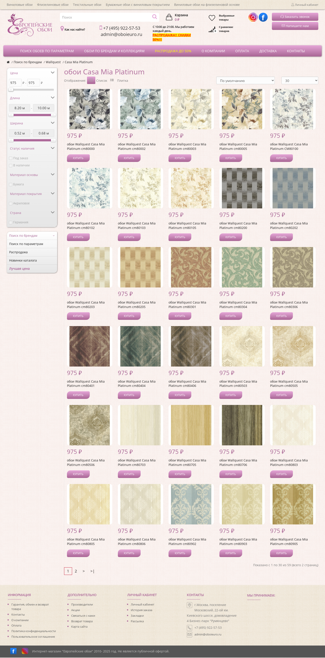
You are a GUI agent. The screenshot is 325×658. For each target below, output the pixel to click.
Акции (75, 610)
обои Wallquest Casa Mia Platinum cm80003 (187, 146)
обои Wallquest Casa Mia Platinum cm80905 (289, 542)
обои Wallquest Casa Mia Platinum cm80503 (238, 384)
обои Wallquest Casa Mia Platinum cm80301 (187, 305)
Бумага (18, 184)
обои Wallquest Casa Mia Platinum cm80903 (238, 542)
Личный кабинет (142, 605)
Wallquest (53, 62)
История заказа (141, 610)
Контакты (18, 615)
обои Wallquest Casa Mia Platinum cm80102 (86, 226)
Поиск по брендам (28, 62)
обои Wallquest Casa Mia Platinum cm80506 (86, 463)
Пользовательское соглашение (33, 637)
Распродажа (18, 252)
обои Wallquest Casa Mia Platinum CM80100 (289, 146)
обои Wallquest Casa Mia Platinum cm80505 (289, 384)
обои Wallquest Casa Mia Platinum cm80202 (289, 226)
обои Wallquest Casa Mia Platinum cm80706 (238, 463)
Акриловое (21, 203)
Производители (82, 605)
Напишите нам (295, 26)
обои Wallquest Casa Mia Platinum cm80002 (137, 146)
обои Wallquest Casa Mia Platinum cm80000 (86, 146)
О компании (20, 620)
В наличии (21, 165)
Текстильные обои (87, 4)
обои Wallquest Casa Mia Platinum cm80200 (238, 226)
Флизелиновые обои (53, 4)
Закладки (137, 616)
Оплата (16, 626)
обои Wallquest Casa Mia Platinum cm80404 (137, 384)
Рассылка (137, 622)
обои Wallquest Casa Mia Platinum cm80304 (238, 305)
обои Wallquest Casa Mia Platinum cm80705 (187, 463)
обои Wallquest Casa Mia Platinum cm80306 (289, 305)
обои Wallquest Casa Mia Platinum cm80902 (187, 542)
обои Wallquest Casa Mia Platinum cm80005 (238, 146)
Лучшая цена (19, 268)
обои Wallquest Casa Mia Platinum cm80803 (289, 463)
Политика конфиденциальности (33, 631)
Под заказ (20, 158)
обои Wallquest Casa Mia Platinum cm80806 (137, 542)
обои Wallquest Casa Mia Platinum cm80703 (137, 463)
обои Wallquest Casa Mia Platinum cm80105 (187, 226)
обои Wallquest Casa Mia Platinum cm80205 (137, 305)
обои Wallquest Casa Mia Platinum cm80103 (137, 226)
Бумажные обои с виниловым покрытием (138, 4)
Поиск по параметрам (26, 244)
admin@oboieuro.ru (207, 635)
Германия (20, 222)
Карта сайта (79, 627)
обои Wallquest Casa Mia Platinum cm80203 (86, 305)
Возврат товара (82, 622)
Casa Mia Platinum (79, 62)
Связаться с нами (83, 616)
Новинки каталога (23, 260)
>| (92, 571)
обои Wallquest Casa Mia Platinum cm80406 (187, 384)
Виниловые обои (20, 4)
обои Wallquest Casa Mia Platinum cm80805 (86, 542)
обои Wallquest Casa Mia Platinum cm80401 (86, 384)
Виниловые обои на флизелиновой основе (207, 4)
